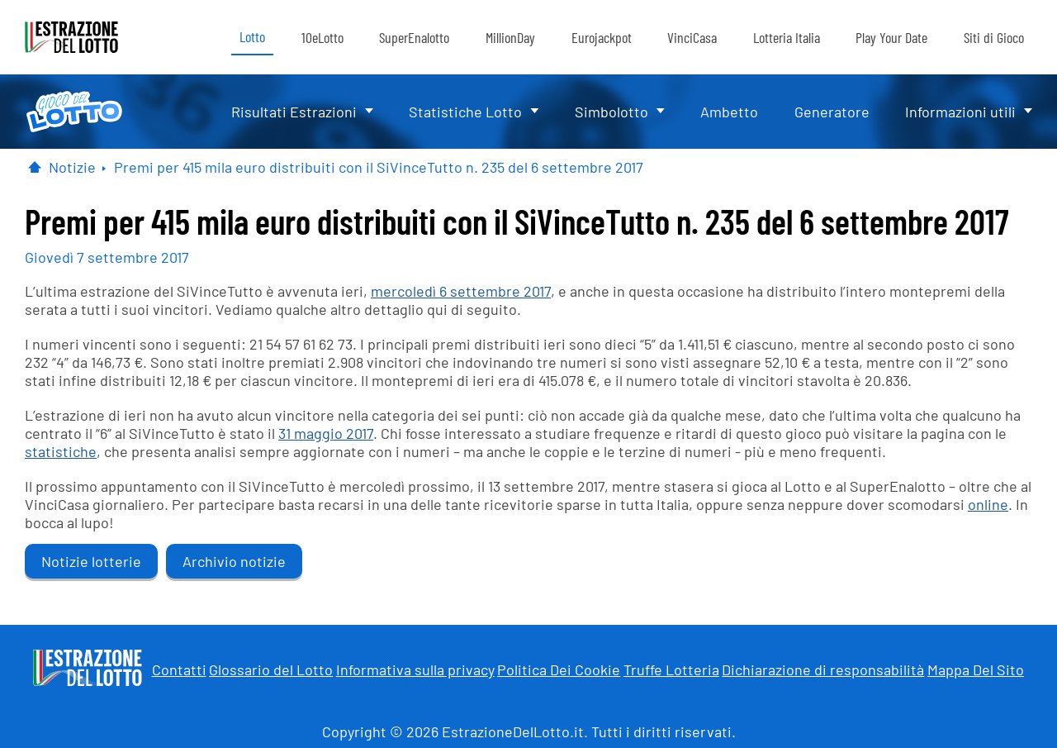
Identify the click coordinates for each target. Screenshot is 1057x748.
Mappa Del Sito (975, 669)
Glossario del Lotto (271, 669)
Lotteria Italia (786, 37)
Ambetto (729, 111)
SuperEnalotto (414, 37)
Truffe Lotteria (671, 669)
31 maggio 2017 (325, 433)
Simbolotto (611, 111)
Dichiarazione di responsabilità (823, 669)
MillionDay (510, 37)
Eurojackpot (601, 37)
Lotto (252, 36)
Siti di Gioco (994, 37)
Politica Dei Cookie (558, 669)
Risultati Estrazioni (294, 111)
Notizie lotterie (91, 561)
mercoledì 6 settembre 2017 (461, 291)
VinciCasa (692, 37)
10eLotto (322, 37)
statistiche (61, 451)
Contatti (179, 669)
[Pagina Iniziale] (35, 167)
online (988, 504)
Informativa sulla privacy (415, 669)
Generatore (832, 111)
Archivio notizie (234, 561)
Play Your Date (891, 37)
